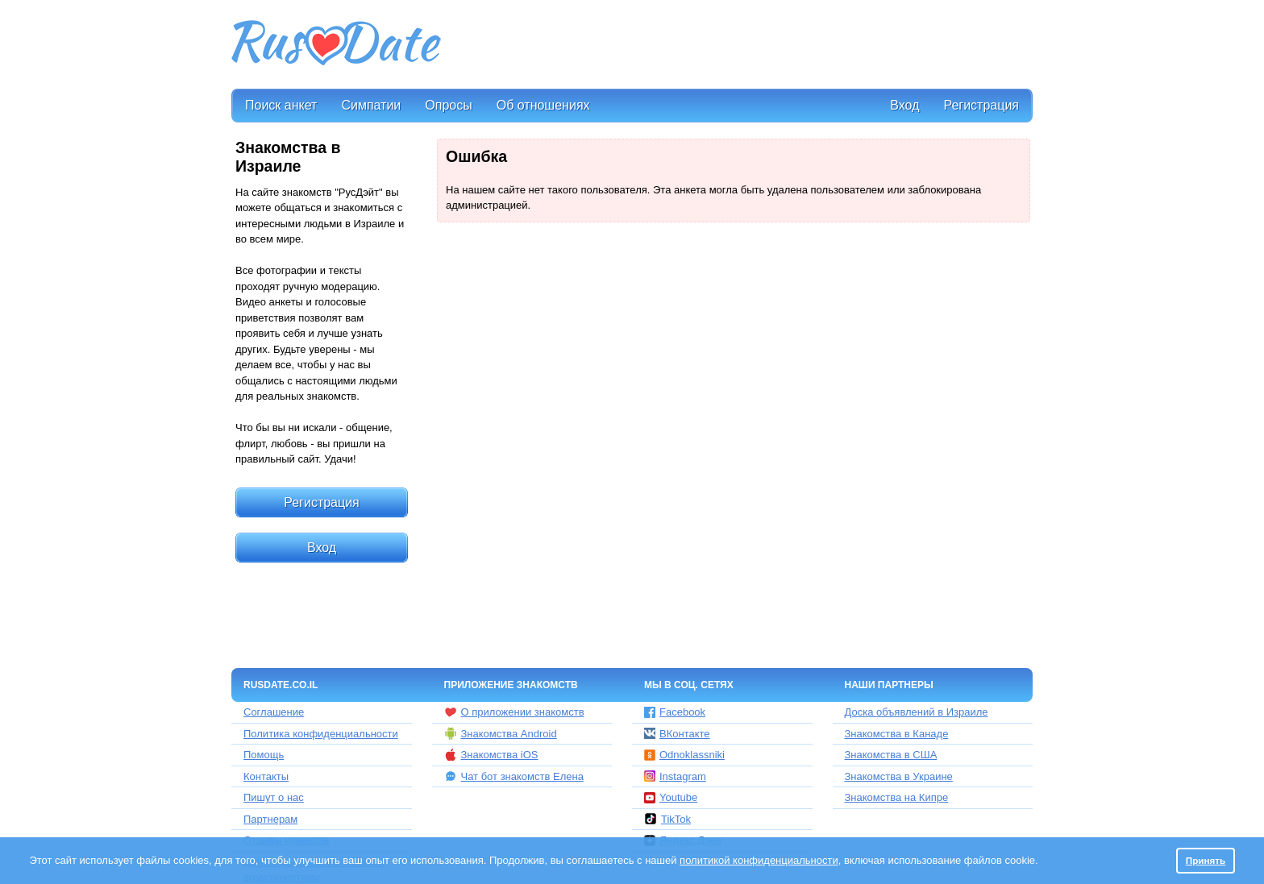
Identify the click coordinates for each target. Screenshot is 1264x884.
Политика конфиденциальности (320, 734)
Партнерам (270, 819)
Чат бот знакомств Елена (514, 776)
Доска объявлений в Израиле (916, 712)
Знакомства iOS (491, 755)
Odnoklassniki (684, 755)
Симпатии (371, 105)
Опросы (448, 105)
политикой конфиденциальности (759, 860)
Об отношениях (543, 105)
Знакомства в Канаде (897, 734)
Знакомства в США (891, 755)
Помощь (263, 755)
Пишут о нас (273, 797)
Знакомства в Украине (899, 776)
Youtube (670, 797)
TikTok (667, 818)
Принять (1206, 860)
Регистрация (981, 105)
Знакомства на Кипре (897, 797)
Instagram (675, 776)
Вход (904, 105)
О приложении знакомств (514, 712)
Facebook (674, 712)
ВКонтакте (677, 734)
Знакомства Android (500, 733)
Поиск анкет (281, 105)
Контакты (266, 776)
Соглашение (273, 712)
